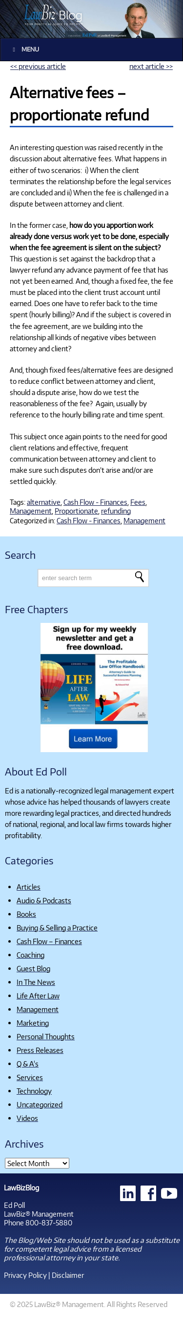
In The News (36, 982)
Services (30, 1077)
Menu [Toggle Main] (24, 49)
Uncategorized (39, 1104)
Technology (34, 1090)
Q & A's (28, 1063)
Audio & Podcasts (44, 900)
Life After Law (38, 995)
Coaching (30, 954)
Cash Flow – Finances (49, 941)
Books (26, 914)
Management (31, 510)
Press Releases (40, 1050)
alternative (44, 502)
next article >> (151, 66)
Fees (137, 502)
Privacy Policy (25, 1275)
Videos (27, 1118)
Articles (29, 886)
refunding (116, 510)
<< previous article (38, 66)
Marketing (33, 1022)
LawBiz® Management (39, 1213)
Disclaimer (68, 1275)
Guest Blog (33, 968)
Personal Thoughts (46, 1036)
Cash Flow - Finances (95, 502)
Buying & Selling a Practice (57, 927)
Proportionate (76, 510)
